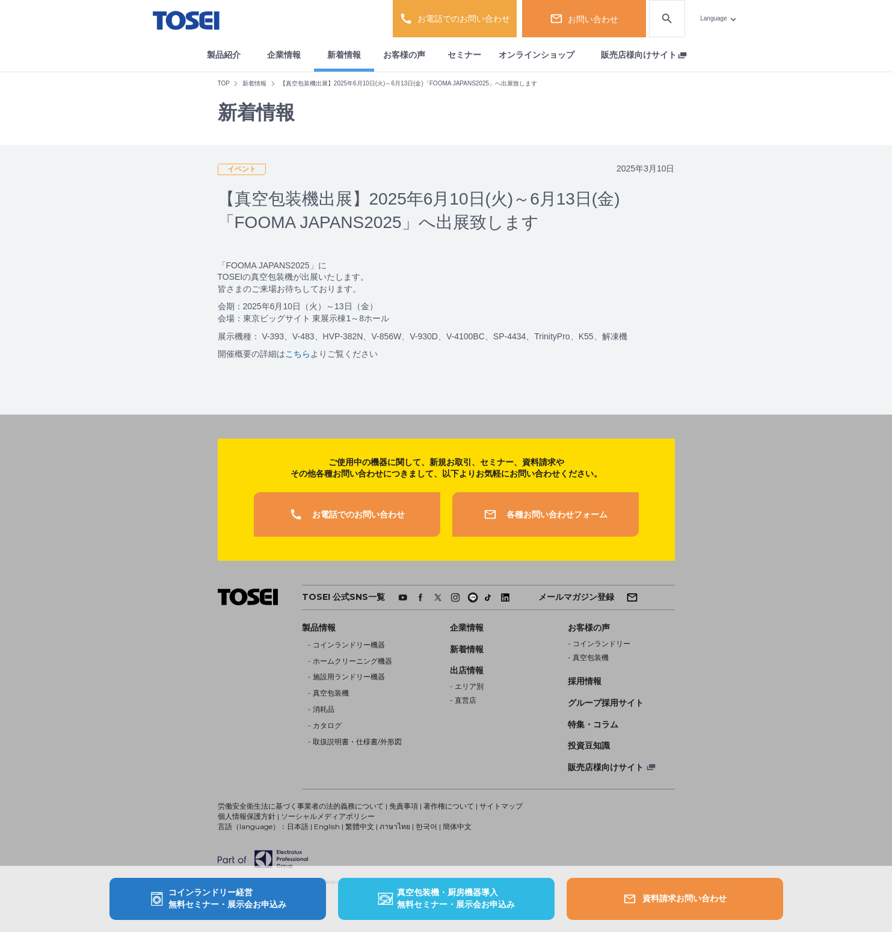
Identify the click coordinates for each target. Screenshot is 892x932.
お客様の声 (404, 55)
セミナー (464, 55)
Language (713, 18)
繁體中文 (359, 826)
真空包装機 (331, 692)
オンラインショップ (536, 55)
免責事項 (403, 805)
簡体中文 (457, 826)
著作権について (448, 805)
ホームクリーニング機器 (352, 660)
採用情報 (584, 681)
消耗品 (323, 709)
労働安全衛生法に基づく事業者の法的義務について (301, 805)
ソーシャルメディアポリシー (328, 816)
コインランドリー (601, 643)
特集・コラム (593, 724)
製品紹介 (224, 55)
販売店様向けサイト (639, 55)
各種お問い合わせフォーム (545, 514)
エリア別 (469, 686)
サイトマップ (501, 805)
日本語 (298, 826)
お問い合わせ (584, 18)
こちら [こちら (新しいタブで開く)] (297, 354)
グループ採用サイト (606, 702)
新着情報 (344, 55)
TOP (224, 83)
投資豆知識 (589, 745)
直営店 (465, 700)
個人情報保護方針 (246, 816)
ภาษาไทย (395, 826)
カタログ (327, 725)
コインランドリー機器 (349, 644)
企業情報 (284, 55)
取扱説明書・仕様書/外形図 (357, 741)
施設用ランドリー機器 (349, 676)
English (327, 826)
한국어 (426, 826)
